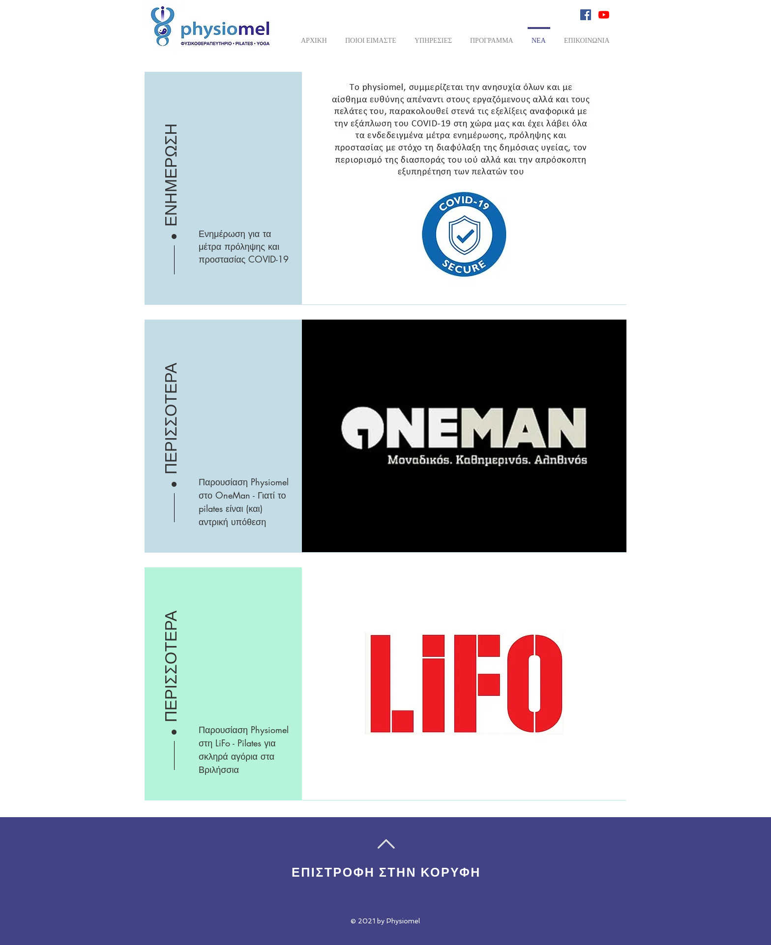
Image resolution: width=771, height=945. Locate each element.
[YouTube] (603, 14)
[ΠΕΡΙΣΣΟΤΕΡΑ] (171, 411)
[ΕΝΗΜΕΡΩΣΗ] (171, 164)
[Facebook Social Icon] (585, 14)
